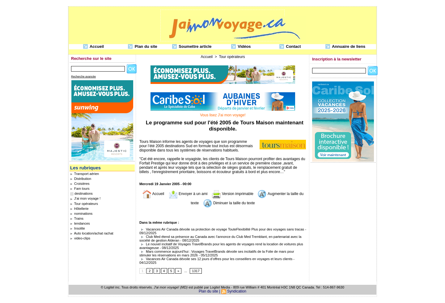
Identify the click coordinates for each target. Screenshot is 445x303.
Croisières (80, 183)
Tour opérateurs (84, 203)
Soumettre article (192, 46)
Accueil (93, 46)
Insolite (77, 228)
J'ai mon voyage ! (85, 198)
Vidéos (241, 46)
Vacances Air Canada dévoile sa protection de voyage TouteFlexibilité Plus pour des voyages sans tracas (222, 229)
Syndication (236, 291)
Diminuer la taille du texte (229, 203)
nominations (81, 213)
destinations (83, 193)
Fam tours (80, 188)
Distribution (80, 179)
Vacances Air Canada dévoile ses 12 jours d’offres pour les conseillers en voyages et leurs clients (215, 259)
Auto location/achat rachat (91, 233)
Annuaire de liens (345, 46)
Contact (290, 46)
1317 (195, 271)
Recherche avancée (83, 76)
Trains (76, 218)
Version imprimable (232, 194)
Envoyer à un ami (188, 194)
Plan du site (142, 46)
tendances (80, 223)
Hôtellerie (79, 208)
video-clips (80, 238)
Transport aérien (84, 174)
